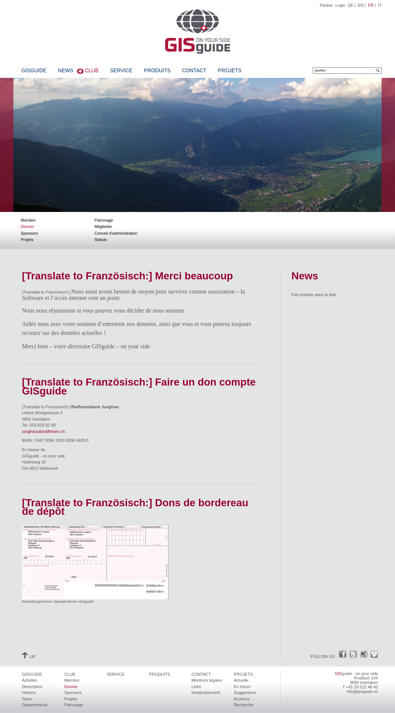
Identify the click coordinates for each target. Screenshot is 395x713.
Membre (28, 220)
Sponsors (29, 233)
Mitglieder (103, 226)
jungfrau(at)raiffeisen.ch (43, 431)
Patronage (103, 220)
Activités (29, 680)
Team (27, 699)
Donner (27, 226)
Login (340, 5)
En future (242, 686)
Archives (242, 699)
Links (196, 686)
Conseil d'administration (115, 233)
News (65, 70)
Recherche (244, 705)
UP (28, 657)
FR (371, 5)
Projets (229, 70)
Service (121, 70)
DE (350, 5)
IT (380, 5)
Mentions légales (207, 680)
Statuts (100, 239)
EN (360, 5)
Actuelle (241, 680)
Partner (326, 5)
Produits (157, 70)
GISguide (34, 70)
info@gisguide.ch (362, 691)
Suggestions (245, 692)
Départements (35, 705)
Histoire (29, 692)
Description (32, 686)
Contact (194, 70)
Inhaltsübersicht (206, 692)
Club (92, 70)
